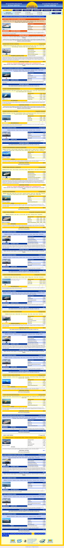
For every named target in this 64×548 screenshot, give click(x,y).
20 (40, 533)
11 (17, 533)
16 (30, 533)
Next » (6, 535)
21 (43, 533)
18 (35, 533)
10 (14, 533)
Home (7, 10)
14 (25, 533)
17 (32, 533)
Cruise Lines (27, 10)
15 (27, 533)
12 (19, 533)
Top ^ (44, 35)
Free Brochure (47, 10)
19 (38, 533)
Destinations (37, 10)
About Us (17, 10)
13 (22, 533)
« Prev (4, 533)
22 (3, 535)
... (9, 533)
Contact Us (56, 10)
